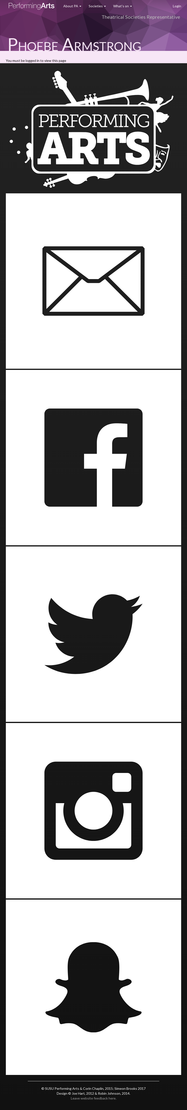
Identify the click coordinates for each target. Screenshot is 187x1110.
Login (177, 6)
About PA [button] (72, 6)
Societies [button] (97, 6)
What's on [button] (122, 6)
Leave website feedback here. (93, 1098)
